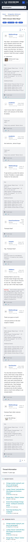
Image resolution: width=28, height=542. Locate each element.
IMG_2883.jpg (12, 418)
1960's (4, 22)
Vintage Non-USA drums (14, 14)
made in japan (11, 22)
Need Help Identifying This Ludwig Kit (13, 510)
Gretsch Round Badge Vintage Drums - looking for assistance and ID (15, 503)
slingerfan (9, 486)
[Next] (24, 29)
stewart (20, 22)
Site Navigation (14, 7)
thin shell (9, 494)
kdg (8, 499)
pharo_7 (9, 507)
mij (16, 22)
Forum (4, 14)
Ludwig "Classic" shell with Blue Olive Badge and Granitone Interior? (15, 491)
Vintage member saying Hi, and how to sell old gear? (15, 484)
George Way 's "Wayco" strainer (15, 497)
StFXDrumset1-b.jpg (13, 59)
